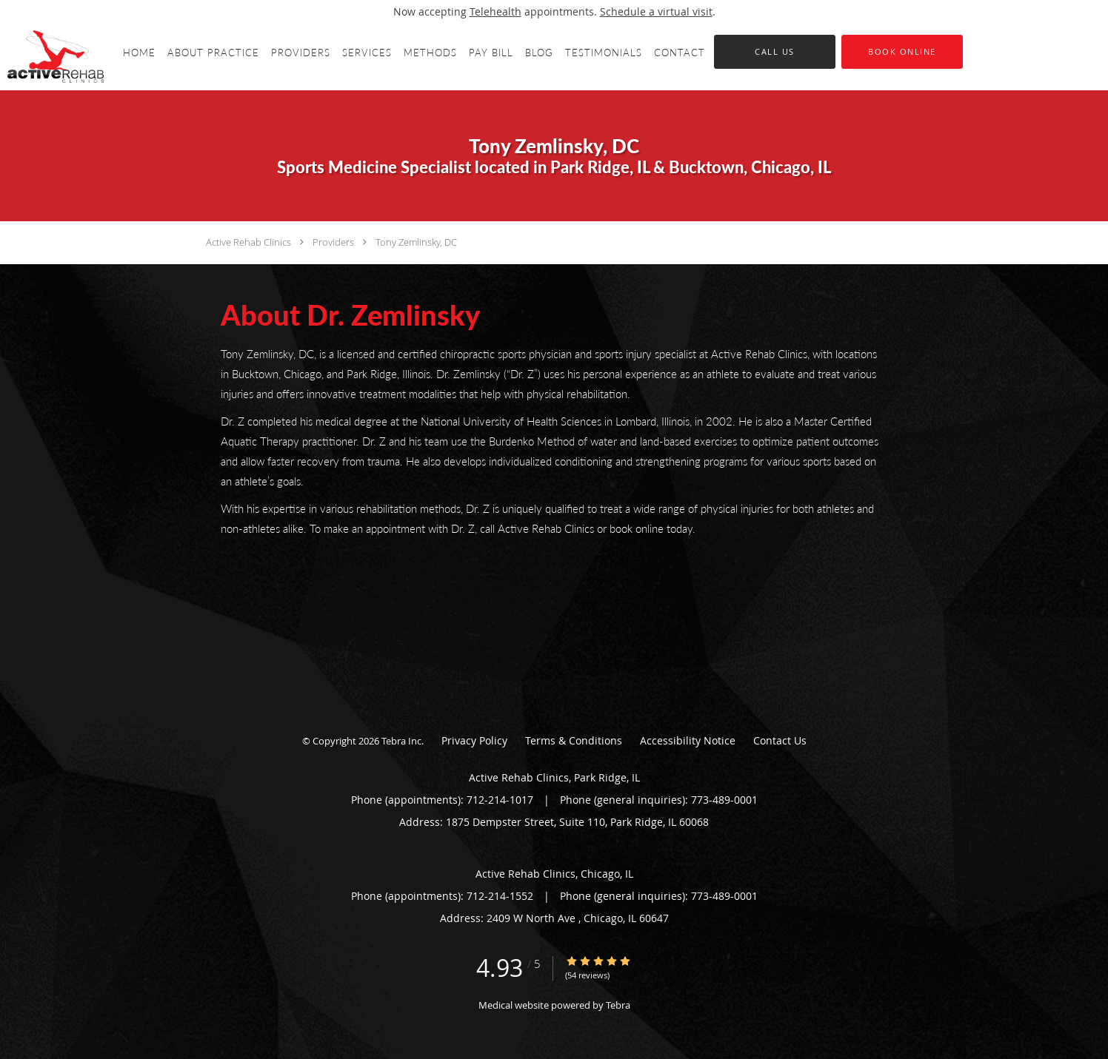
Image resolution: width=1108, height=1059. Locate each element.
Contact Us (780, 740)
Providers (333, 242)
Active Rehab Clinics (248, 242)
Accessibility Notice (687, 740)
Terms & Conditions (573, 740)
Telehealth (495, 11)
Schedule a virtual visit (656, 11)
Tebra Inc (401, 740)
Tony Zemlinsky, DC (416, 242)
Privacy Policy (474, 740)
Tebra (618, 1005)
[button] (902, 52)
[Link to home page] (52, 56)
